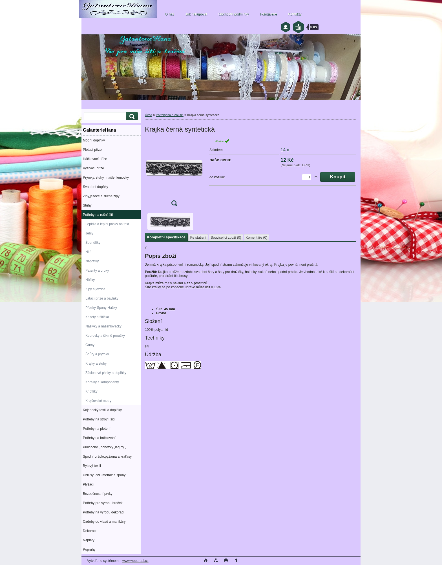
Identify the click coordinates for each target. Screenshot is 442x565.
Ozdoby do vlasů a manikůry (104, 522)
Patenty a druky (97, 270)
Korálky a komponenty (102, 382)
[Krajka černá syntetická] (174, 174)
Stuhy (87, 205)
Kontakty (294, 14)
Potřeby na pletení (96, 429)
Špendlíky (92, 243)
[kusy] (306, 177)
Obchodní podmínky (233, 14)
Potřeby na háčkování (99, 438)
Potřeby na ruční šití (98, 215)
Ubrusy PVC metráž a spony (104, 475)
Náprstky (92, 261)
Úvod (148, 115)
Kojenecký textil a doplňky (102, 410)
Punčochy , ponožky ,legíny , (104, 447)
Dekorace (90, 531)
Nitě (88, 252)
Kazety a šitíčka (97, 317)
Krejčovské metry (98, 401)
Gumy (89, 345)
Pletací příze (92, 150)
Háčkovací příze (95, 159)
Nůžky (90, 280)
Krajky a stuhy (96, 363)
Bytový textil (92, 466)
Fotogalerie (268, 14)
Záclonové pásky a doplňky (105, 373)
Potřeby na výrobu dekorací (103, 512)
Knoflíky (91, 391)
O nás (169, 14)
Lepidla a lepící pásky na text (107, 224)
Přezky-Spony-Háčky (101, 308)
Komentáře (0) (257, 238)
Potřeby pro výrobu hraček (103, 503)
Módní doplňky (94, 140)
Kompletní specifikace (166, 237)
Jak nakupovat (196, 14)
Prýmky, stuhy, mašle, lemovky (106, 178)
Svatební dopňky (95, 187)
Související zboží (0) (226, 238)
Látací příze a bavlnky (101, 298)
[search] (131, 116)
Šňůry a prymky (97, 354)
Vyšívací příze (93, 168)
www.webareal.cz (135, 561)
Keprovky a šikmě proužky (105, 336)
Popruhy (89, 549)
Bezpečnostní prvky (97, 494)
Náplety (88, 540)
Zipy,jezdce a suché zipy (101, 196)
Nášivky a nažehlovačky (103, 326)
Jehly (89, 233)
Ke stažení (198, 238)
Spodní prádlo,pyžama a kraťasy (107, 456)
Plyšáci (88, 484)
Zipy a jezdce (95, 289)
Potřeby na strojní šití (99, 419)
